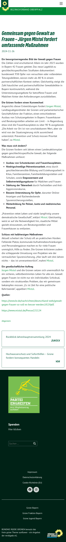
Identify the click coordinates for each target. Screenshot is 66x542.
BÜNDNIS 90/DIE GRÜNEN (25, 6)
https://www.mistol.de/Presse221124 (21, 306)
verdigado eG (11, 531)
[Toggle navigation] (61, 19)
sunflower (23, 528)
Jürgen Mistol (53, 102)
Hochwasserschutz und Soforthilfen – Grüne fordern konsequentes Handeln (33, 353)
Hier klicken (14, 425)
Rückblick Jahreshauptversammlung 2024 (33, 334)
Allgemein (6, 316)
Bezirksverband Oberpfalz (26, 9)
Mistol (16, 135)
